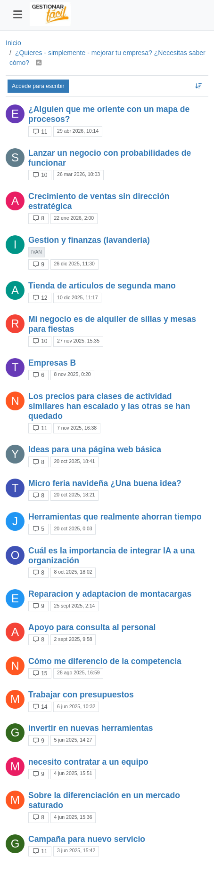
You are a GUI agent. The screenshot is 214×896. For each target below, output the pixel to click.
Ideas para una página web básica (94, 449)
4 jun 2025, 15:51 (73, 773)
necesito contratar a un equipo (88, 762)
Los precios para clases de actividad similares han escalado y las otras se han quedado (109, 406)
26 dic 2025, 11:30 (74, 263)
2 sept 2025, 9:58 (73, 639)
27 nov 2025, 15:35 (78, 341)
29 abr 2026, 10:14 (78, 131)
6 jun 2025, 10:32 (76, 706)
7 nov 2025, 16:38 (77, 428)
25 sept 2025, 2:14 (74, 605)
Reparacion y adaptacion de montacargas (109, 594)
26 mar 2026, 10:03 (78, 174)
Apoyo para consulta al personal (92, 627)
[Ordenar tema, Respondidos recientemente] (198, 86)
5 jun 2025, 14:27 (73, 740)
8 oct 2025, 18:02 (73, 572)
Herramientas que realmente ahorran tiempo (115, 516)
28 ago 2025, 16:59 (78, 672)
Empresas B (52, 363)
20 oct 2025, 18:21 (74, 494)
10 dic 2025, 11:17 (77, 297)
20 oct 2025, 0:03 (73, 528)
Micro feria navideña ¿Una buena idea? (104, 483)
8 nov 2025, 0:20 (72, 374)
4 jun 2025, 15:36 (73, 817)
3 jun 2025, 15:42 (76, 850)
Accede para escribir (38, 86)
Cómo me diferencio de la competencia (104, 661)
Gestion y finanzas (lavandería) (89, 240)
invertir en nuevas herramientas (90, 728)
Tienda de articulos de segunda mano (102, 285)
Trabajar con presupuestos (81, 694)
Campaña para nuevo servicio (86, 839)
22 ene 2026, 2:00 (74, 218)
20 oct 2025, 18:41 (74, 461)
